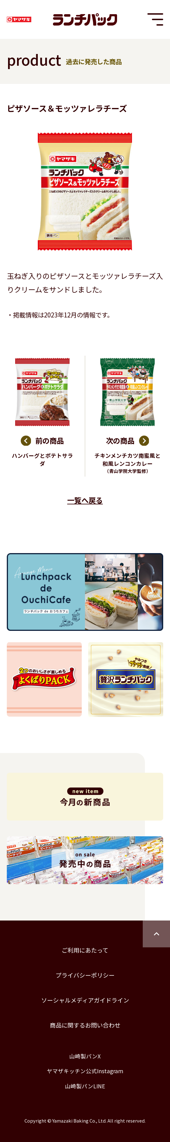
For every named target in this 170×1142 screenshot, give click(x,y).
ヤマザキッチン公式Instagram (85, 1071)
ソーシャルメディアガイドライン (85, 1000)
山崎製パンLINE (85, 1086)
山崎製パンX (85, 1056)
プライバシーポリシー (85, 975)
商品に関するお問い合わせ (85, 1025)
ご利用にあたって (85, 950)
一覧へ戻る (85, 500)
